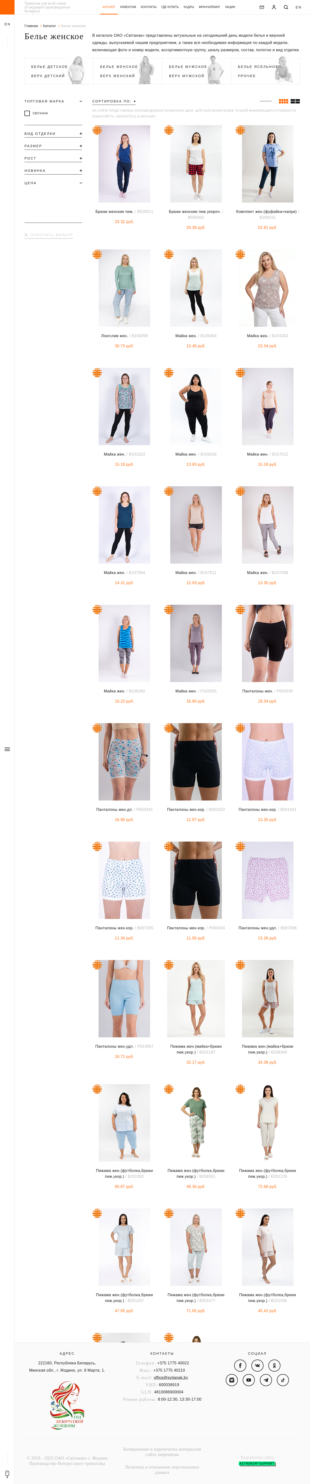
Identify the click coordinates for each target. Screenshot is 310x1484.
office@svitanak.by (171, 1377)
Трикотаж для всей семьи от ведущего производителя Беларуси (47, 7)
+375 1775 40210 (169, 1370)
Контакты (162, 1353)
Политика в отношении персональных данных (162, 1470)
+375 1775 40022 (173, 1363)
